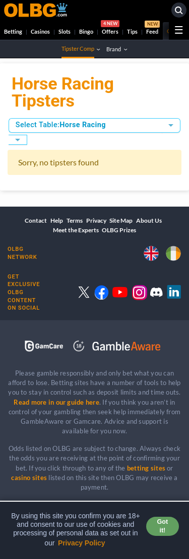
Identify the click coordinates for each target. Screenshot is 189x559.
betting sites (146, 468)
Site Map (121, 220)
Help (56, 220)
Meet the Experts (76, 230)
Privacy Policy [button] (81, 543)
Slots (64, 31)
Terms (75, 220)
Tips (132, 31)
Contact (36, 220)
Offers (110, 29)
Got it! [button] (162, 526)
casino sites (29, 478)
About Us (149, 220)
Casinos (40, 31)
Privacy (96, 220)
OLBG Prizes (119, 230)
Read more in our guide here (56, 402)
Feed (152, 29)
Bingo (86, 31)
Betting (13, 31)
